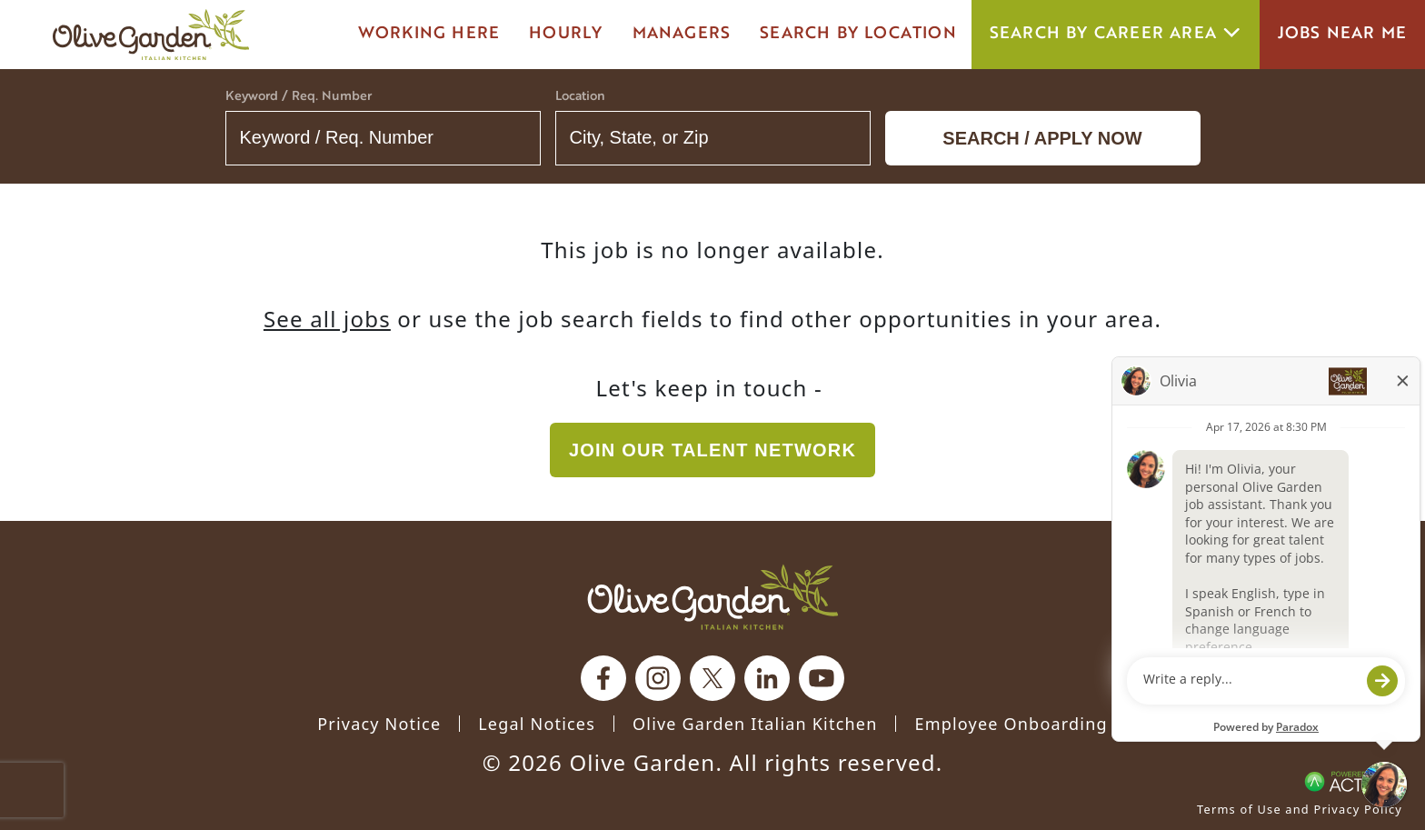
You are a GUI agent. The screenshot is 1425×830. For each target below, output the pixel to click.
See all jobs (327, 319)
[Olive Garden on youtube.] (821, 678)
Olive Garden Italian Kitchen (755, 724)
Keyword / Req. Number (298, 97)
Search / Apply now (1041, 138)
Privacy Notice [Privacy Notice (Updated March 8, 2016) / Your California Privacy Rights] (379, 724)
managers (682, 34)
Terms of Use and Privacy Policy (1299, 809)
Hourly (566, 34)
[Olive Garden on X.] (712, 678)
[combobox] (713, 138)
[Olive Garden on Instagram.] (658, 678)
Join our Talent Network (712, 450)
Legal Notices (536, 724)
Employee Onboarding (1010, 724)
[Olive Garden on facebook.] (603, 678)
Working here (429, 34)
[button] (845, 138)
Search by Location (858, 34)
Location (580, 97)
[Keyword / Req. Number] (383, 138)
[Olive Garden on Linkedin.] (767, 678)
